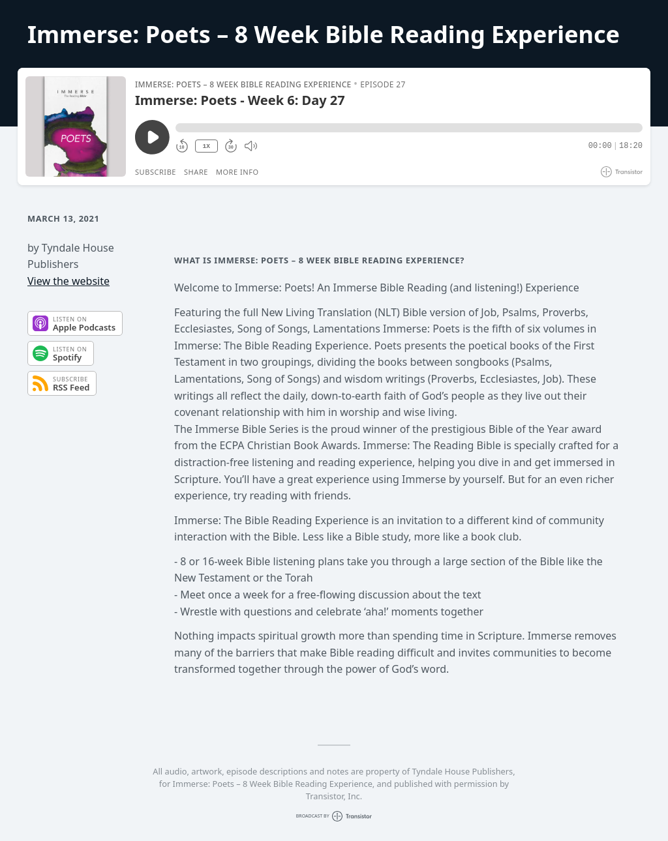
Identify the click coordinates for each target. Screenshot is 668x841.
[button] (409, 127)
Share (196, 172)
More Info (237, 172)
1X (206, 146)
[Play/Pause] (75, 126)
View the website (68, 281)
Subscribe (155, 172)
